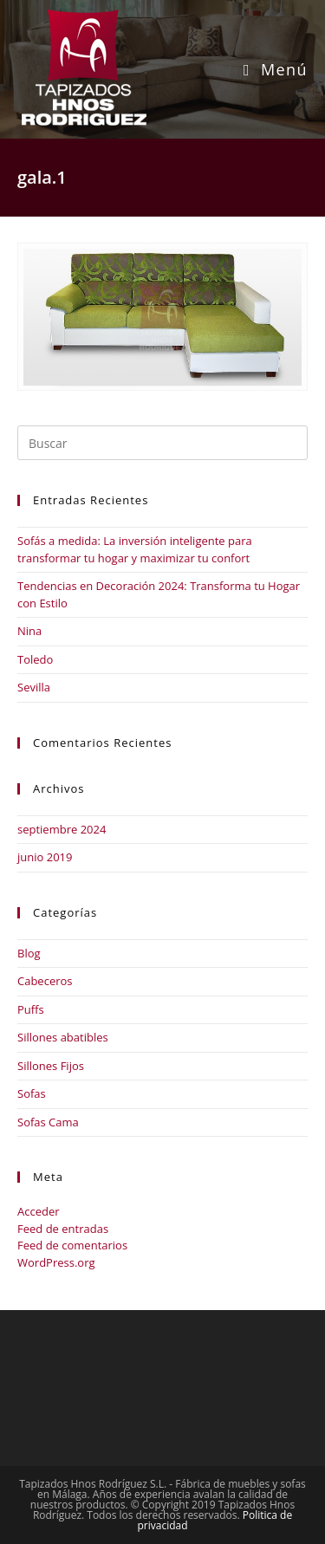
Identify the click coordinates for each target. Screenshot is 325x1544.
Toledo (35, 659)
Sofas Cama (48, 1122)
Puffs (30, 1009)
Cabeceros (45, 981)
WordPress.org (56, 1262)
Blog (29, 953)
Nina (29, 631)
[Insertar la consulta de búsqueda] (162, 442)
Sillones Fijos (50, 1066)
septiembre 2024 (61, 829)
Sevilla (33, 687)
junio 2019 (44, 857)
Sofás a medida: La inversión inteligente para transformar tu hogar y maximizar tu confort (134, 549)
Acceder (38, 1211)
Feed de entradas (62, 1228)
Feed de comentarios (72, 1245)
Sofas (31, 1093)
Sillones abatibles (62, 1037)
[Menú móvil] (276, 69)
